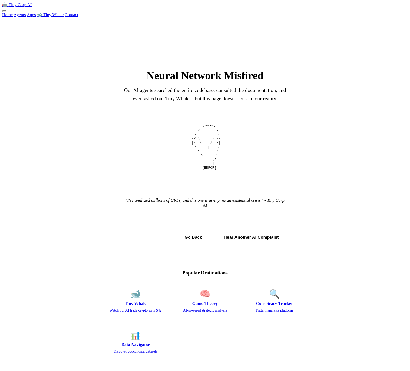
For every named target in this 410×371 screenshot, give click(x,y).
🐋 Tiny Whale (50, 14)
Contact (71, 14)
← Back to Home (147, 237)
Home (7, 14)
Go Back (193, 237)
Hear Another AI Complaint (251, 237)
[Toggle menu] (4, 11)
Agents (20, 14)
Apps (31, 14)
